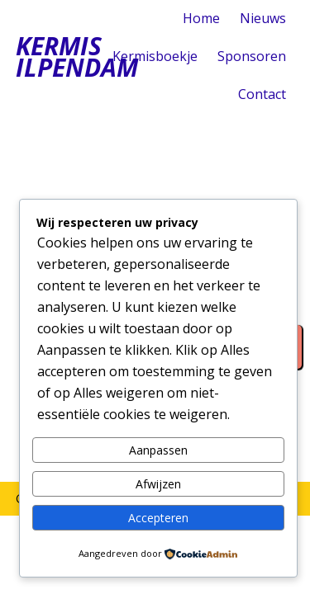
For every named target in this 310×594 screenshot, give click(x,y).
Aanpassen (158, 450)
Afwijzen (158, 484)
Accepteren (158, 518)
